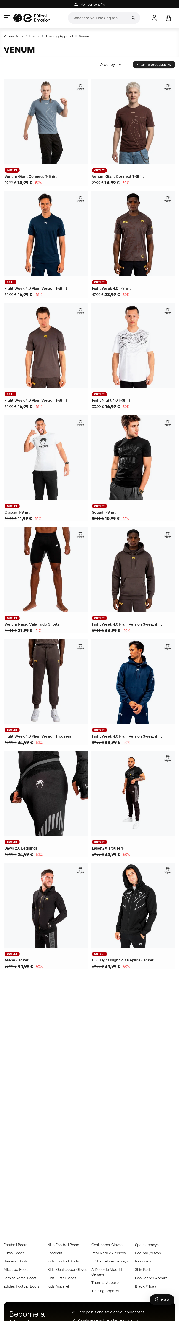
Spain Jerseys (147, 1245)
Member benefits (89, 4)
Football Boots (15, 1245)
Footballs (55, 1253)
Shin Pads (143, 1269)
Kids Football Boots (63, 1261)
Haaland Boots (16, 1261)
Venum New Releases (22, 36)
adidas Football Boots (22, 1286)
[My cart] (168, 18)
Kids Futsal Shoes (62, 1278)
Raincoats (143, 1261)
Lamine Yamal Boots (20, 1278)
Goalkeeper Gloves (107, 1245)
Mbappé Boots (16, 1269)
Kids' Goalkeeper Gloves (68, 1269)
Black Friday (145, 1286)
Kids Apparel (58, 1286)
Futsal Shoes (14, 1253)
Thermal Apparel (105, 1282)
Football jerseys (148, 1253)
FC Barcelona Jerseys (109, 1261)
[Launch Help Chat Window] (162, 1299)
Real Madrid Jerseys (108, 1253)
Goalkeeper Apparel (151, 1278)
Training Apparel (59, 36)
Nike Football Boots (63, 1245)
